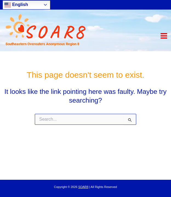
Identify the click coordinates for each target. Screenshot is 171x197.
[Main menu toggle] (163, 36)
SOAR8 (83, 187)
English (16, 5)
